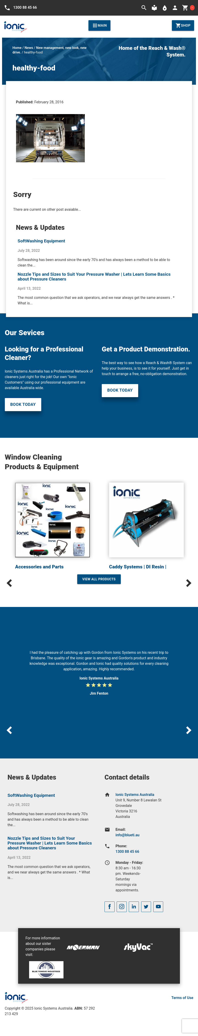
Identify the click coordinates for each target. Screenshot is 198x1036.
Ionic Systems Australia (135, 794)
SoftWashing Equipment (41, 241)
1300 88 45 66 (127, 851)
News (29, 48)
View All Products (99, 579)
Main (99, 25)
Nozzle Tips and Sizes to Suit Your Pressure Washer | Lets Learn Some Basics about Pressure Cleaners (94, 277)
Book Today (23, 404)
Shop (183, 25)
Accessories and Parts (39, 567)
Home (17, 48)
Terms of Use (182, 998)
